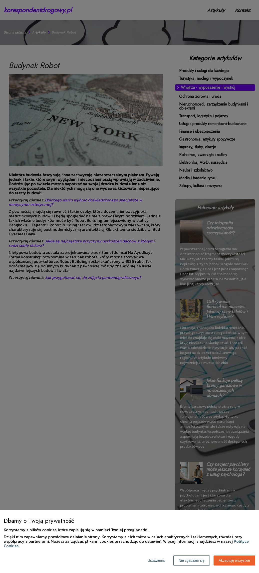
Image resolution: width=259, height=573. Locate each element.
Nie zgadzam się (192, 560)
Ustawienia (156, 560)
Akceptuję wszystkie (234, 560)
